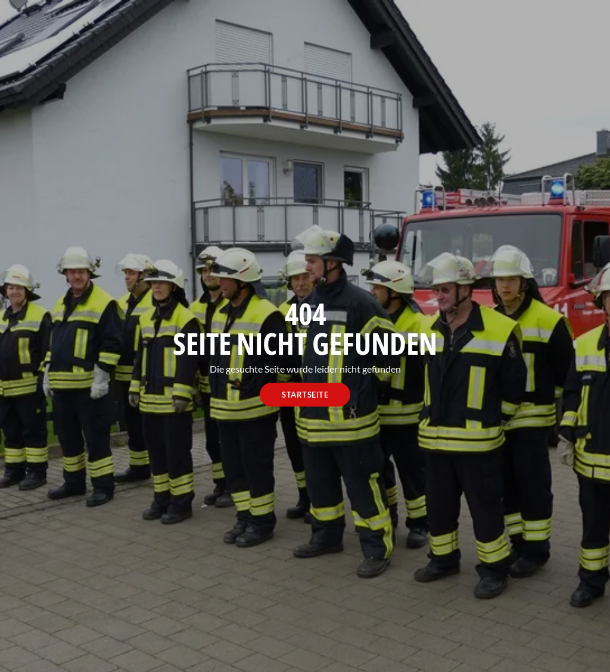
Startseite (305, 394)
